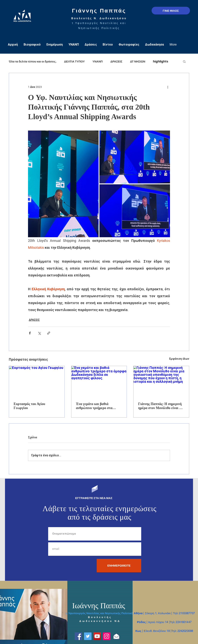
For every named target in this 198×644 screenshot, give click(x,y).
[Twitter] (88, 636)
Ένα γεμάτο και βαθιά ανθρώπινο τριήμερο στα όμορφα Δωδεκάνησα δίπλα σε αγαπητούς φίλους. (98, 406)
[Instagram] (106, 636)
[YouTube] (97, 636)
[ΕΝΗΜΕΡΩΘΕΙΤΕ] (119, 565)
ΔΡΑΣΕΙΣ (116, 61)
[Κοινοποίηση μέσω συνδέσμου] (48, 333)
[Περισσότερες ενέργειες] (167, 87)
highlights (160, 61)
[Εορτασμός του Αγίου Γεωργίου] (36, 381)
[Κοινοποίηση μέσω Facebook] (30, 333)
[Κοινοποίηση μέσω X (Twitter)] (39, 333)
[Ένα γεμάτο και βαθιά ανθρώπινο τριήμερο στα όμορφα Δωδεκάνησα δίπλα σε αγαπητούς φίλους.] (99, 381)
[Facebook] (78, 636)
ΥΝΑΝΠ (97, 61)
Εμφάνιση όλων (179, 358)
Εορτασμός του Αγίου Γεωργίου (29, 406)
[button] (184, 61)
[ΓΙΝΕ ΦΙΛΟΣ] (171, 10)
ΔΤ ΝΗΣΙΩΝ (137, 61)
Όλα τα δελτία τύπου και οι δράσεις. (32, 61)
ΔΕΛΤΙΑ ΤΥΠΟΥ (74, 61)
